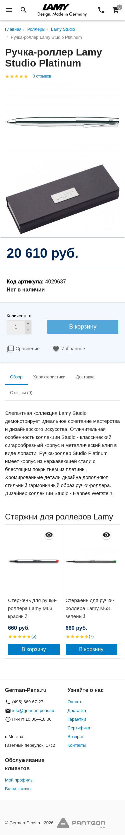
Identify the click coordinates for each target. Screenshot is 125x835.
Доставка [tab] (85, 376)
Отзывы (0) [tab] (21, 392)
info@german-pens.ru (33, 710)
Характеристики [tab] (49, 376)
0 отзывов (42, 76)
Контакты (77, 745)
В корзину (82, 326)
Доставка (77, 710)
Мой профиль (19, 780)
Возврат (76, 736)
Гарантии (77, 719)
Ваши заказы (18, 788)
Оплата (75, 701)
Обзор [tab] (16, 376)
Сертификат (80, 727)
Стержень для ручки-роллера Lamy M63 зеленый (90, 608)
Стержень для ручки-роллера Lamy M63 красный (32, 608)
